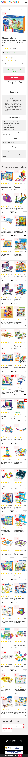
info (12, 189)
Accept (20, 755)
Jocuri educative (7, 730)
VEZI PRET (14, 78)
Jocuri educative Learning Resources (18, 9)
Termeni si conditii (11, 740)
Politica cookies (18, 742)
